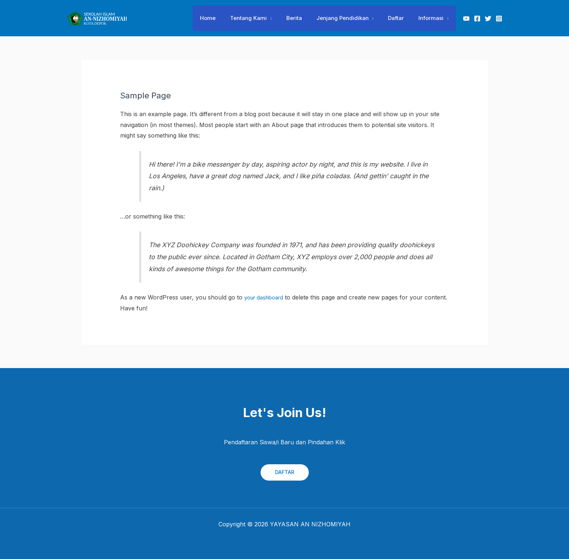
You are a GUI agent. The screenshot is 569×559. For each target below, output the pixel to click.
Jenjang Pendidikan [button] (352, 18)
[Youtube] (466, 18)
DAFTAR (284, 472)
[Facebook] (477, 18)
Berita (307, 18)
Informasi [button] (432, 18)
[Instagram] (499, 18)
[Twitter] (488, 18)
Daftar (401, 18)
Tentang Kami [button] (264, 18)
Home (228, 18)
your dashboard (266, 297)
